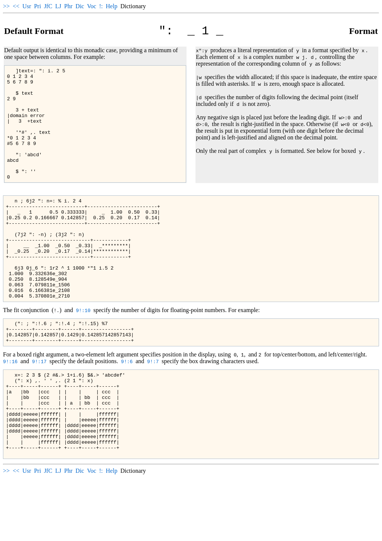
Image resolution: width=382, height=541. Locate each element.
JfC (48, 6)
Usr (26, 6)
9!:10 (83, 352)
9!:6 (126, 408)
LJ (58, 6)
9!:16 (10, 408)
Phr (68, 6)
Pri (37, 6)
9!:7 (153, 408)
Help (112, 6)
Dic (79, 6)
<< (16, 6)
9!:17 (39, 408)
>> (6, 6)
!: (101, 6)
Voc (91, 6)
